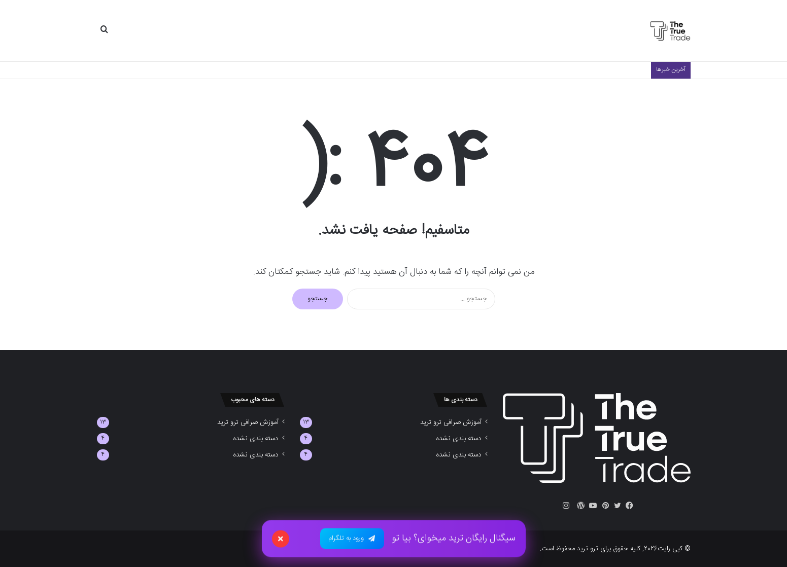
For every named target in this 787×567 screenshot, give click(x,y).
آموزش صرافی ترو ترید (451, 422)
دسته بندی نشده (459, 438)
